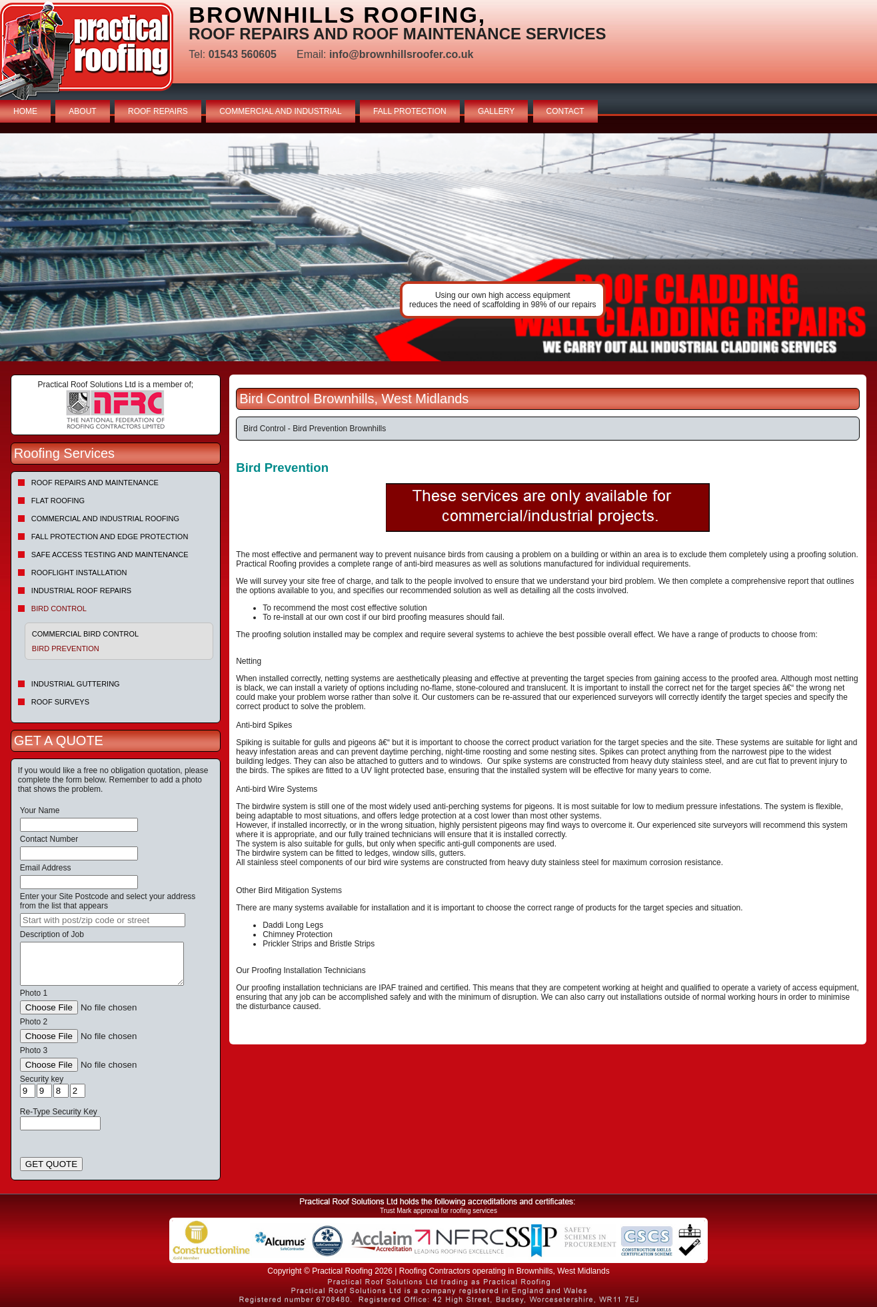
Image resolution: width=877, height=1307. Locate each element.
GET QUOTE (51, 1164)
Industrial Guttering (75, 684)
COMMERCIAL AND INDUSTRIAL (280, 111)
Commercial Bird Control (85, 634)
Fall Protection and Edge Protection (110, 537)
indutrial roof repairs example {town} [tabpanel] (438, 247)
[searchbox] (102, 920)
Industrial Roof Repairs (81, 591)
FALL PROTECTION (409, 111)
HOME (25, 111)
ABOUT (82, 111)
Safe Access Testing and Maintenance (110, 555)
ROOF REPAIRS (158, 111)
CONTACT (565, 111)
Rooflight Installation (79, 573)
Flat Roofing (58, 501)
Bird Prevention (65, 649)
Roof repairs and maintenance (95, 483)
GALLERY (496, 111)
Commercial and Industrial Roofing (105, 519)
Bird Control (59, 609)
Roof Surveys (60, 702)
